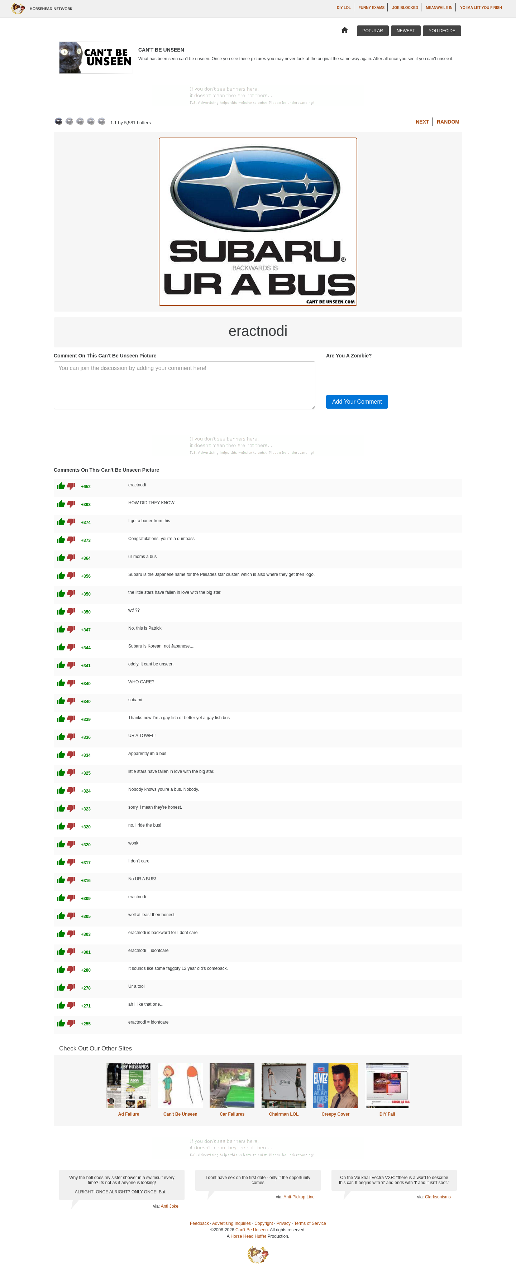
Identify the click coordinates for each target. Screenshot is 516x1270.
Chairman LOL (284, 1114)
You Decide (442, 30)
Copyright (263, 1223)
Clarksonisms (438, 1196)
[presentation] (380, 375)
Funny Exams (372, 8)
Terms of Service (310, 1223)
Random (448, 122)
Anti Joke (169, 1206)
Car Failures (232, 1114)
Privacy (284, 1223)
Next (422, 122)
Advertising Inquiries (231, 1223)
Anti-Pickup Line (299, 1196)
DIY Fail (387, 1114)
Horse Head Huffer (248, 1236)
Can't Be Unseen (180, 1114)
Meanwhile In (439, 8)
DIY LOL (344, 8)
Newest (406, 30)
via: (157, 1206)
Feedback (199, 1223)
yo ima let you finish (481, 8)
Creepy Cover (335, 1114)
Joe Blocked (405, 8)
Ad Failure (128, 1114)
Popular (373, 30)
